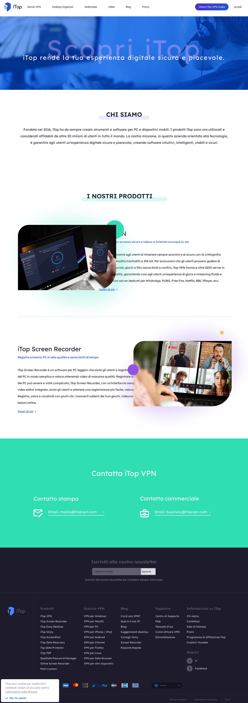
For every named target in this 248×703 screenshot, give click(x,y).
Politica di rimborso (178, 699)
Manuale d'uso (164, 626)
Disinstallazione (165, 637)
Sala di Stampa (196, 626)
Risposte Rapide (131, 647)
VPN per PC (91, 626)
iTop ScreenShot (50, 637)
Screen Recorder (131, 642)
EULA (227, 699)
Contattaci (193, 621)
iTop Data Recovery (52, 642)
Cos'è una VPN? (130, 616)
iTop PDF (45, 653)
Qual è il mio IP (130, 621)
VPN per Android (94, 637)
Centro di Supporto (167, 616)
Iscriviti (146, 571)
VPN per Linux (92, 653)
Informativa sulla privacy (206, 699)
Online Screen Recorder (54, 663)
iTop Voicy (46, 632)
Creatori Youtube (197, 642)
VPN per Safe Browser (98, 658)
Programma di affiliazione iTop (206, 637)
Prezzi (145, 6)
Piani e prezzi (48, 668)
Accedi (238, 6)
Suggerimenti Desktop (134, 632)
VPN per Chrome (94, 642)
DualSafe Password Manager (58, 658)
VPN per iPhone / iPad (98, 632)
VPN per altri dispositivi (98, 663)
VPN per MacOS (94, 621)
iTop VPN (46, 616)
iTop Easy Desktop (51, 626)
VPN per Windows (95, 616)
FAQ (158, 621)
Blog (124, 626)
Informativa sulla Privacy (21, 691)
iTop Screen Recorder (53, 621)
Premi (190, 632)
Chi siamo (193, 616)
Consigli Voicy (129, 637)
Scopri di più (108, 289)
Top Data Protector (52, 647)
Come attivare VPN (167, 632)
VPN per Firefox (94, 647)
